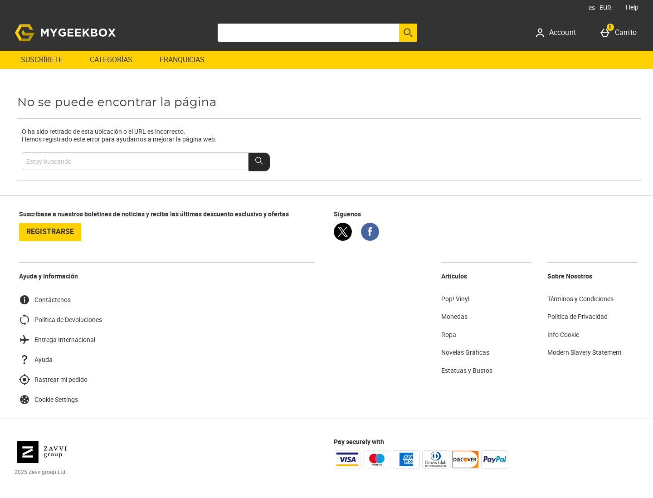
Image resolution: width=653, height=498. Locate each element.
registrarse (50, 231)
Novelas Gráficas (465, 352)
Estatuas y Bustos (466, 370)
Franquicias (182, 59)
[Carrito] (620, 33)
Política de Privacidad (577, 316)
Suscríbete (42, 59)
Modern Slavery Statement (584, 352)
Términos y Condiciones (580, 298)
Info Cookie (563, 334)
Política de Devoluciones (60, 319)
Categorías (111, 59)
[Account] (559, 33)
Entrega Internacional (57, 339)
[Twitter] (343, 238)
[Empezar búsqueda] (408, 33)
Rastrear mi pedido (53, 379)
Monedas (454, 316)
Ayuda (36, 359)
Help (632, 7)
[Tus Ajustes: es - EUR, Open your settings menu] (594, 7)
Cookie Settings (48, 399)
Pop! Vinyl (455, 298)
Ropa (448, 334)
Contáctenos (45, 299)
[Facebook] (370, 238)
